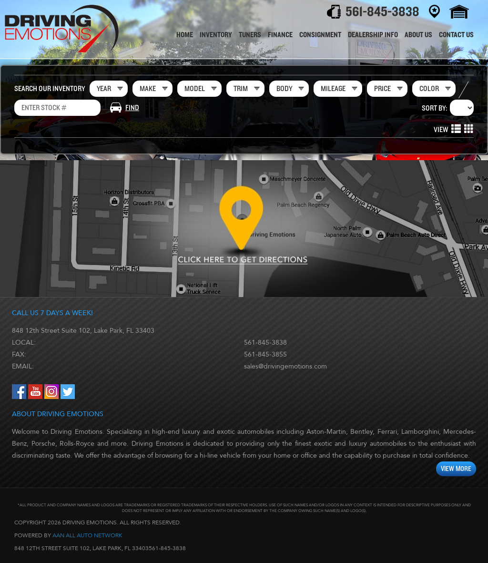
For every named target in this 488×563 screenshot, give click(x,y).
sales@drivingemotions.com (285, 366)
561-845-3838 (265, 342)
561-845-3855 (265, 354)
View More (456, 469)
